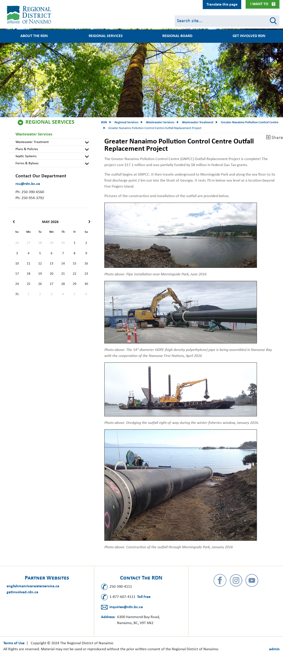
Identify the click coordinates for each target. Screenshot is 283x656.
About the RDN (34, 36)
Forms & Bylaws (26, 163)
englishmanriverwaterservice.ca (33, 586)
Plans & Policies (26, 149)
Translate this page (222, 4)
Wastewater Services (33, 134)
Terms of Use (14, 643)
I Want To (259, 4)
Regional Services (106, 36)
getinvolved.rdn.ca (22, 592)
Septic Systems (25, 156)
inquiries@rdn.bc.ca (126, 607)
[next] (88, 222)
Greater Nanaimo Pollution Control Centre (250, 122)
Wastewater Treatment (32, 142)
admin (274, 649)
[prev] (15, 222)
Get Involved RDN (249, 36)
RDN (104, 122)
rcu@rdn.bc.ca (27, 184)
